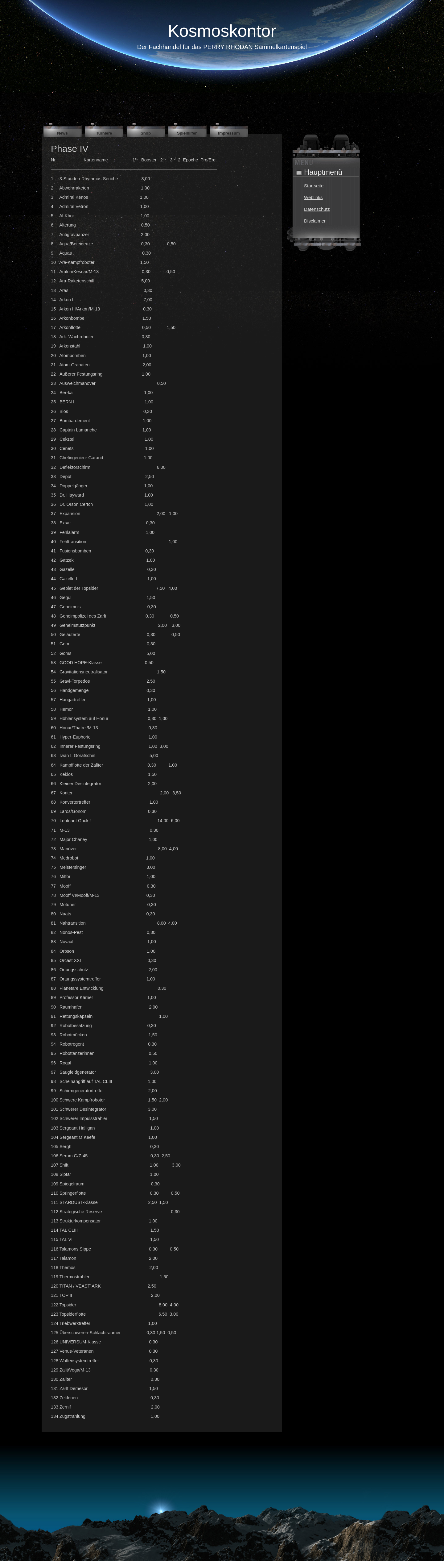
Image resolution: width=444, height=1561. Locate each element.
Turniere (104, 133)
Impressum (229, 133)
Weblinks (313, 197)
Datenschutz (317, 209)
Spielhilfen (187, 133)
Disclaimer (315, 220)
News (62, 133)
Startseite (313, 185)
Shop (146, 133)
